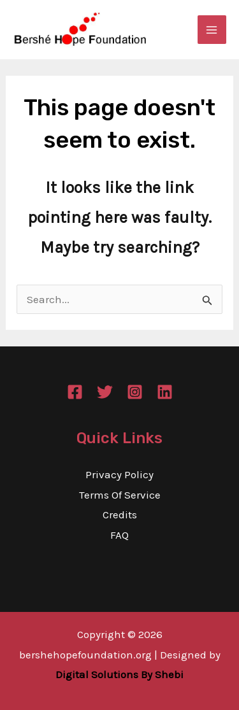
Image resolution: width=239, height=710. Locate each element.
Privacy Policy (119, 474)
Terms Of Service (120, 494)
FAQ (119, 535)
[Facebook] (75, 392)
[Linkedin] (165, 392)
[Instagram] (135, 392)
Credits (120, 514)
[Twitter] (105, 392)
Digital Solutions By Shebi (119, 674)
